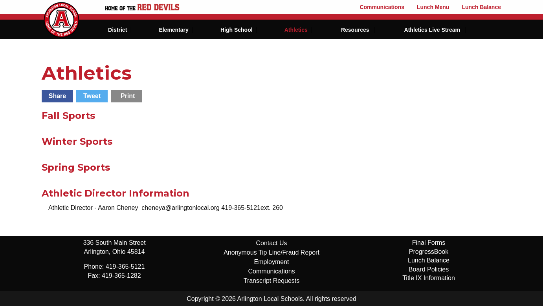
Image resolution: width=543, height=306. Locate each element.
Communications (382, 7)
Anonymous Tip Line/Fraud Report (271, 252)
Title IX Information (428, 278)
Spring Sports (76, 167)
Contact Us (271, 243)
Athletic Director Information (115, 193)
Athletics (296, 30)
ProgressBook (429, 251)
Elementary (173, 30)
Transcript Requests (272, 280)
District (117, 30)
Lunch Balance (481, 7)
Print (128, 96)
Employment (271, 262)
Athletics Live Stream (432, 30)
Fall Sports (68, 115)
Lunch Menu (433, 7)
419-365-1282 (121, 275)
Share (57, 96)
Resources (355, 30)
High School (236, 30)
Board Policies (429, 269)
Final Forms (428, 242)
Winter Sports (77, 141)
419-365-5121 (125, 266)
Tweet (92, 96)
